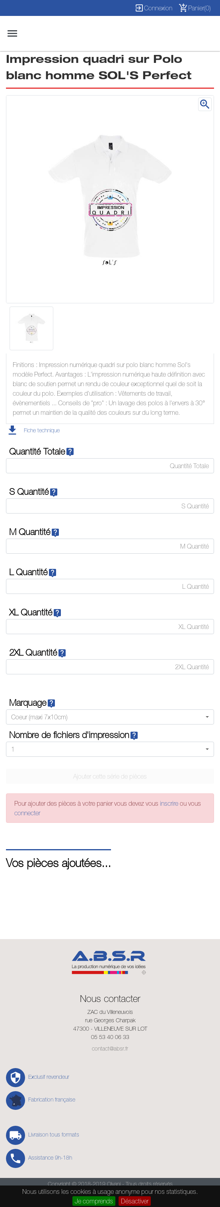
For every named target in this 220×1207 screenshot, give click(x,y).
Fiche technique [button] (42, 430)
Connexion (153, 8)
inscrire (170, 803)
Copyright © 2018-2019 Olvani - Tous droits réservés (110, 1184)
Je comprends (94, 1201)
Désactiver (134, 1201)
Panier (195, 8)
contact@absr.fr (110, 1048)
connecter (27, 812)
